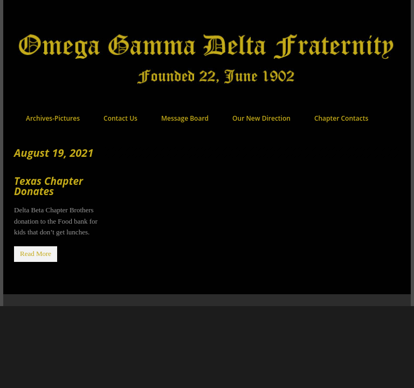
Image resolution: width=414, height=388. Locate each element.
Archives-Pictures (53, 118)
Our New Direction (261, 118)
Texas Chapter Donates (48, 186)
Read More (35, 254)
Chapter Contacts (341, 118)
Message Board (185, 118)
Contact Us (120, 118)
